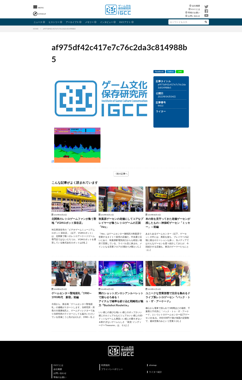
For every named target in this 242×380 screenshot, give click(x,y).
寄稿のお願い (194, 12)
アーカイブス (72, 22)
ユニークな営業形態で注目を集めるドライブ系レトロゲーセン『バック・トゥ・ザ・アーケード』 (168, 298)
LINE (180, 71)
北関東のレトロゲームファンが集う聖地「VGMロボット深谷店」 (74, 221)
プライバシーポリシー (112, 370)
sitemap (153, 366)
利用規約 (105, 366)
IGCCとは (195, 9)
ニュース (38, 22)
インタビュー (106, 22)
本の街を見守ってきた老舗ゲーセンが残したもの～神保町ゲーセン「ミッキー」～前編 (168, 223)
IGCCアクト (125, 22)
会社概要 (196, 6)
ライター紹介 (155, 372)
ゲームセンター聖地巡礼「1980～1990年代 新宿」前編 (73, 296)
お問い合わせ (194, 16)
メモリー (89, 22)
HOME (35, 29)
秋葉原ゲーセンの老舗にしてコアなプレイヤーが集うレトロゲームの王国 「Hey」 (121, 223)
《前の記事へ (121, 173)
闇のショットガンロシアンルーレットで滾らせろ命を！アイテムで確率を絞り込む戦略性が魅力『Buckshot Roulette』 (121, 300)
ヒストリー (54, 22)
